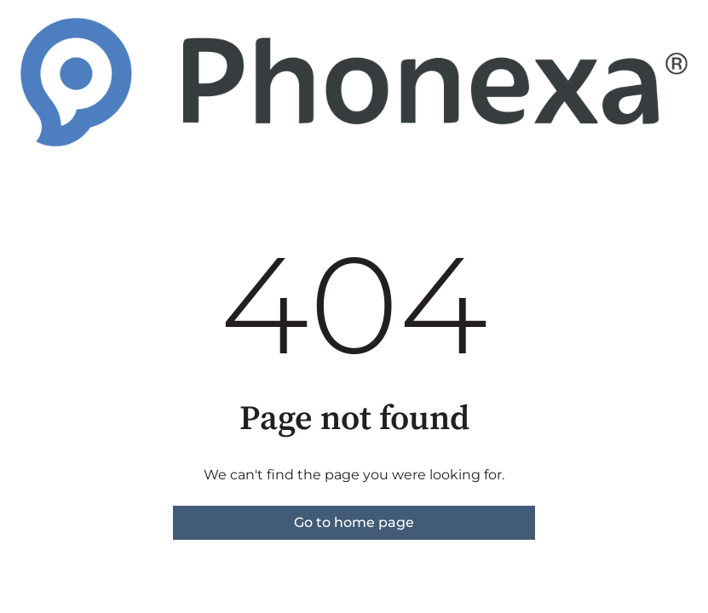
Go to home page (354, 522)
